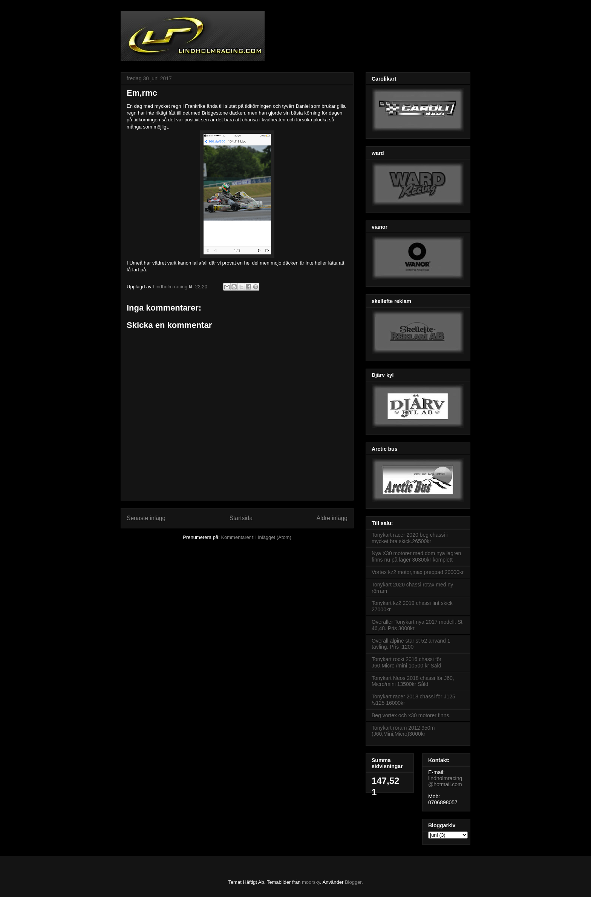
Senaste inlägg (146, 518)
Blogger (353, 882)
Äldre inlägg (332, 518)
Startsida (241, 518)
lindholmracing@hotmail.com (445, 781)
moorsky (311, 882)
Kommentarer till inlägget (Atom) (256, 537)
